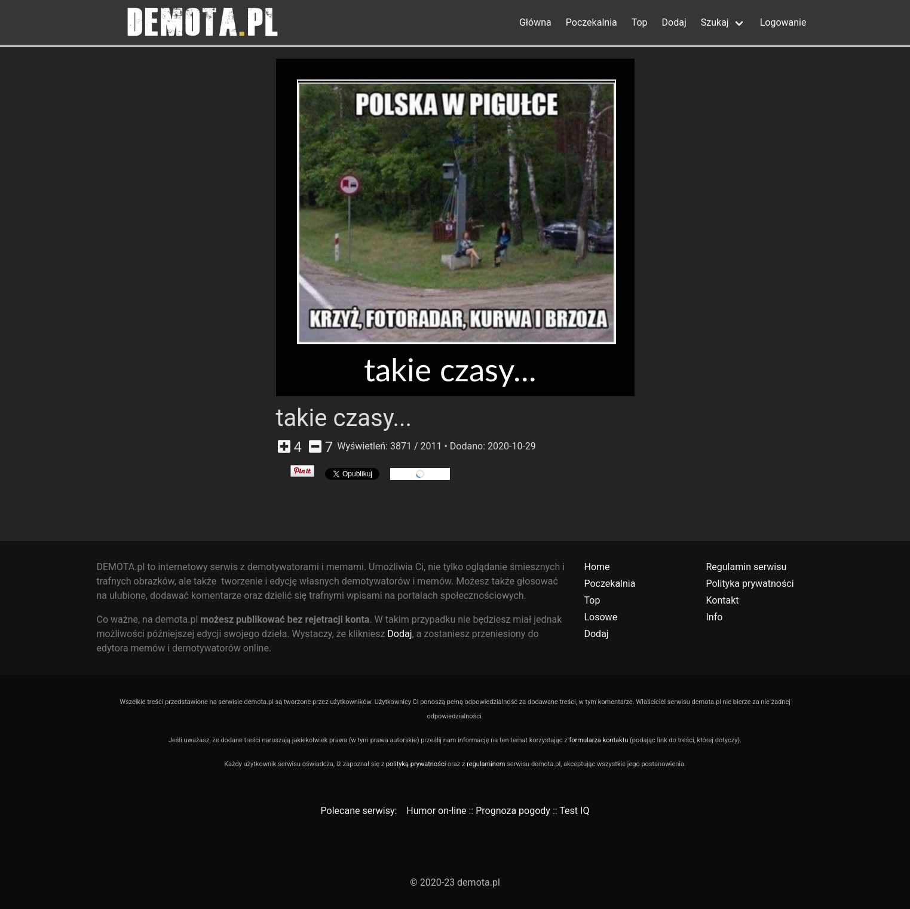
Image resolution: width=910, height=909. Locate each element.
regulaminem (486, 764)
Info (714, 617)
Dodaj (674, 22)
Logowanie (783, 22)
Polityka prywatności (749, 583)
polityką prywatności (416, 764)
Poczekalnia (591, 22)
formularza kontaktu (598, 740)
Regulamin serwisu (746, 567)
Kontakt (722, 600)
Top (640, 22)
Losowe (600, 617)
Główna (535, 22)
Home (596, 567)
